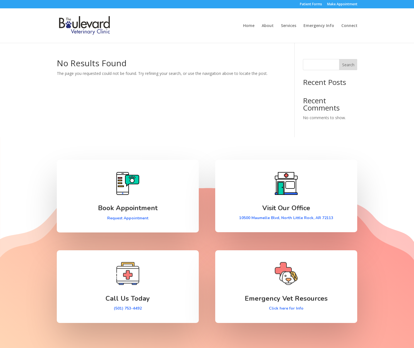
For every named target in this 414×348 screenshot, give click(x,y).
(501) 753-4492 (128, 308)
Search (348, 64)
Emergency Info (318, 26)
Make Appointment (342, 4)
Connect (349, 26)
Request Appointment (127, 218)
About (268, 26)
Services (288, 26)
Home (248, 26)
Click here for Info (286, 308)
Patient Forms (311, 4)
